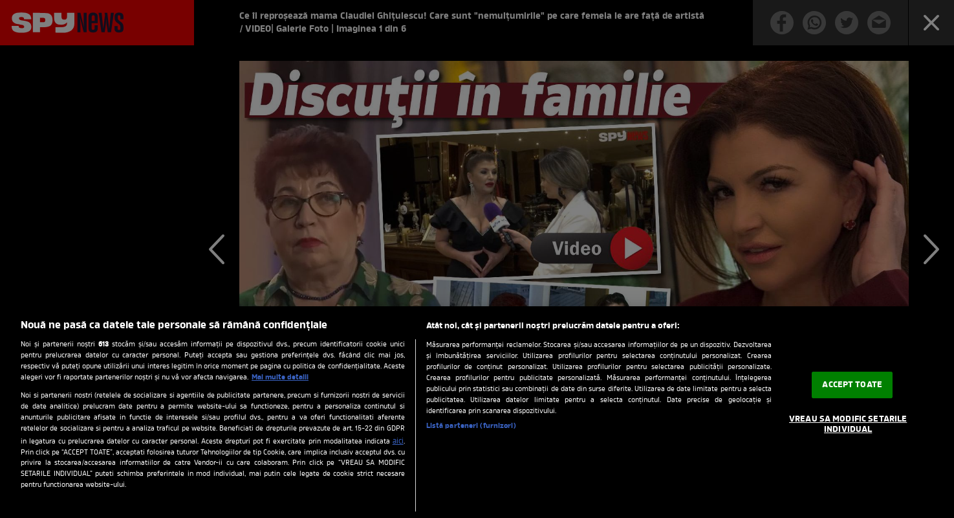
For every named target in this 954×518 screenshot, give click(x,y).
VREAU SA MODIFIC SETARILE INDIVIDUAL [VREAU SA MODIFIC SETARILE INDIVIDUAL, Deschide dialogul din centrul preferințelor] (848, 424)
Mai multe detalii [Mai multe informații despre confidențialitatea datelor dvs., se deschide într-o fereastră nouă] (280, 377)
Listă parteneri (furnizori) (471, 426)
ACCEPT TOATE (852, 385)
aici (398, 441)
